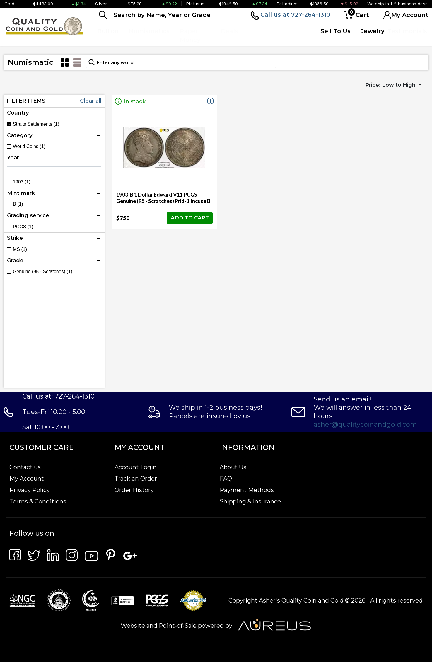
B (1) (18, 204)
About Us (233, 467)
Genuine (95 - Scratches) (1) (42, 271)
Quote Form (292, 35)
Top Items (257, 35)
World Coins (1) (29, 146)
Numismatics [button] (149, 31)
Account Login (136, 467)
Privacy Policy (29, 489)
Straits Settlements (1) (36, 124)
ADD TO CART (190, 218)
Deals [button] (229, 31)
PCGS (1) (23, 226)
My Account (26, 478)
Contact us (25, 467)
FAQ (226, 478)
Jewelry (373, 31)
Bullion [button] (108, 31)
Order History (134, 489)
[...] (166, 15)
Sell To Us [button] (335, 31)
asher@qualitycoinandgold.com (365, 424)
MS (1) (20, 249)
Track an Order (136, 478)
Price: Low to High (391, 85)
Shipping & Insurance (250, 501)
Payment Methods (247, 489)
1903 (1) (21, 182)
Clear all (91, 100)
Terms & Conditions (37, 501)
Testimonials (407, 31)
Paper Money (190, 35)
